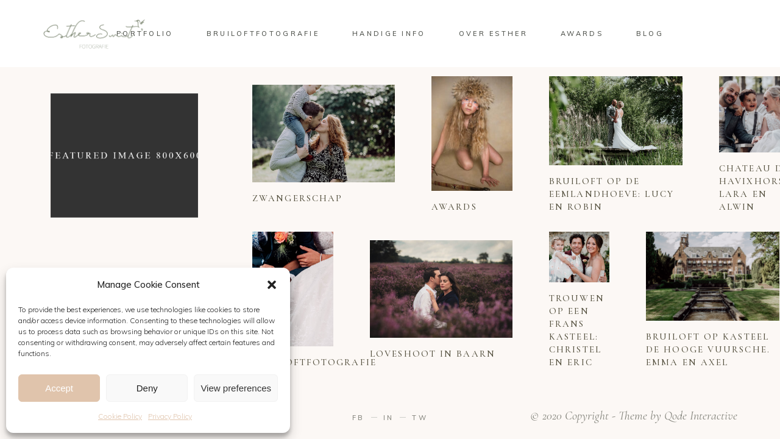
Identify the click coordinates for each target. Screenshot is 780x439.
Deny (147, 388)
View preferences (235, 388)
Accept (59, 388)
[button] (272, 285)
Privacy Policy (170, 416)
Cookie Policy (120, 416)
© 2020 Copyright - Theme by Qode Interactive (633, 416)
